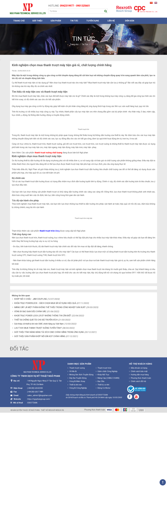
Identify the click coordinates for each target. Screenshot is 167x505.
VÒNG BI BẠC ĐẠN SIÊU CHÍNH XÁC (30, 404)
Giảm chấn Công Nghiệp (106, 463)
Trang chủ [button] (19, 21)
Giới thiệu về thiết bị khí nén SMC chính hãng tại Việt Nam (39, 416)
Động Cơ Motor (103, 480)
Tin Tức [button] (74, 21)
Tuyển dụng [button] (92, 21)
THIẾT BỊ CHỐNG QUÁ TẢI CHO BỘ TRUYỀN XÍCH (36, 412)
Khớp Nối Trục (102, 467)
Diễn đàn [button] (129, 21)
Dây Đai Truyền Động (77, 470)
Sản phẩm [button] (56, 21)
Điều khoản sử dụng (138, 460)
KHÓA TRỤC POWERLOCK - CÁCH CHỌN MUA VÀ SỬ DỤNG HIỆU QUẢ (45, 395)
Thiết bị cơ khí (102, 477)
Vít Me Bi (72, 463)
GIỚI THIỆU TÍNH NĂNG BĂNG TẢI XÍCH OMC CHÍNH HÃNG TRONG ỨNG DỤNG (49, 424)
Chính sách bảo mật (138, 463)
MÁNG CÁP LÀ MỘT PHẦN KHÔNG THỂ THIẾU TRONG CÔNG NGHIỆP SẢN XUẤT (50, 399)
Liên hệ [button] (111, 21)
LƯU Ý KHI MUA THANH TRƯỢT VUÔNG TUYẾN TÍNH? (38, 420)
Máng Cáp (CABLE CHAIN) (107, 470)
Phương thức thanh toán (140, 470)
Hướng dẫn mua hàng (139, 467)
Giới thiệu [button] (37, 21)
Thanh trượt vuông (76, 460)
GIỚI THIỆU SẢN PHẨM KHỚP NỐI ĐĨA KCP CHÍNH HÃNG (39, 428)
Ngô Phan (35, 502)
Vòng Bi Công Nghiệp (77, 480)
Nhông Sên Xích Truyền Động (80, 467)
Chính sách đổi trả (137, 474)
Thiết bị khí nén (75, 477)
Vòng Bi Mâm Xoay (76, 474)
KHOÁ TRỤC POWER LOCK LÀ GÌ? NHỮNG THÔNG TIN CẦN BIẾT (42, 408)
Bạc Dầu (100, 474)
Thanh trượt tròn (103, 460)
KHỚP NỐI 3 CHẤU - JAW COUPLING (30, 391)
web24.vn (59, 502)
